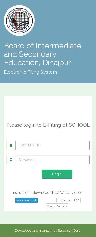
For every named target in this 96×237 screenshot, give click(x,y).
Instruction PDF (68, 200)
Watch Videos (57, 206)
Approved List (26, 200)
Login (57, 174)
